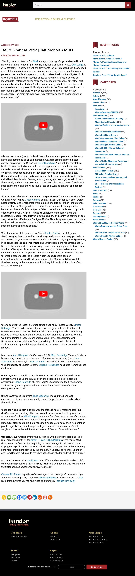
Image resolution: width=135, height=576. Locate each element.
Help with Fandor (19, 537)
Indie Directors (99, 203)
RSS (81, 477)
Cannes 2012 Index (11, 474)
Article (15, 45)
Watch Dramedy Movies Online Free (111, 226)
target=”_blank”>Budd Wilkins (46, 440)
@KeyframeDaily (47, 477)
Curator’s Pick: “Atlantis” (104, 55)
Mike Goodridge (59, 355)
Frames (96, 200)
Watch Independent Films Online (109, 141)
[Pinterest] (29, 497)
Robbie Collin (52, 233)
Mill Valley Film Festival (105, 174)
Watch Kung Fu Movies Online (108, 145)
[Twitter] (24, 497)
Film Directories (100, 115)
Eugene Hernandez (49, 364)
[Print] (50, 497)
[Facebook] (19, 497)
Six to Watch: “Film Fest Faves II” (107, 59)
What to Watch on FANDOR (107, 112)
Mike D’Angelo (31, 416)
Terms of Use (56, 555)
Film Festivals (99, 167)
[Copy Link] (4, 497)
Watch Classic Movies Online (108, 132)
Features (97, 106)
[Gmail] (45, 497)
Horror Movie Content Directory (109, 119)
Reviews (97, 213)
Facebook (15, 558)
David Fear (32, 460)
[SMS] (14, 497)
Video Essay (98, 219)
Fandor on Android (98, 539)
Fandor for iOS (96, 537)
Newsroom (98, 206)
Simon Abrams (32, 199)
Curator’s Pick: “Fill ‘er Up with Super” (110, 75)
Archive (5, 45)
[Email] (9, 497)
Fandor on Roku (97, 542)
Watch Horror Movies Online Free (110, 232)
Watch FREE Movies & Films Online (108, 223)
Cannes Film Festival (104, 171)
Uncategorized (99, 216)
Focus (95, 197)
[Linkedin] (34, 497)
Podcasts (97, 210)
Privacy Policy (56, 558)
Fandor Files (98, 102)
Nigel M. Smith (37, 361)
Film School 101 (100, 190)
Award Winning (99, 99)
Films (95, 193)
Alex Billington (20, 355)
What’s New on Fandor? (103, 239)
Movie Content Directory (106, 122)
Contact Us (55, 539)
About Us (54, 537)
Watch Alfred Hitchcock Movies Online (112, 125)
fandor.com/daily (66, 480)
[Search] (128, 5)
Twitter (14, 560)
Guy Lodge (77, 64)
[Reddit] (40, 497)
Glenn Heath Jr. (23, 382)
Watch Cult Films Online (105, 135)
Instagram (15, 555)
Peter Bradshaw (46, 163)
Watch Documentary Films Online (109, 138)
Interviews (99, 109)
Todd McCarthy (41, 396)
